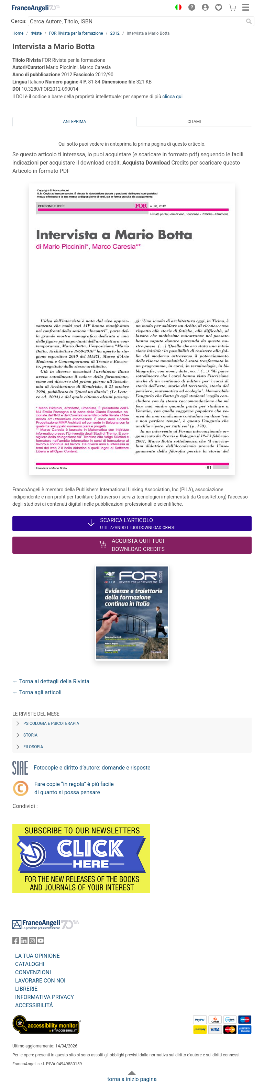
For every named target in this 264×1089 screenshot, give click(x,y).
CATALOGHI (29, 964)
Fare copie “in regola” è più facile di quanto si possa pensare (74, 788)
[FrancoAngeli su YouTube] (40, 942)
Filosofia (33, 746)
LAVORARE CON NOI (40, 980)
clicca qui (172, 96)
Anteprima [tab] (74, 121)
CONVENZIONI (33, 972)
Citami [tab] (194, 121)
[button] (176, 8)
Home (17, 33)
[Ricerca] (248, 21)
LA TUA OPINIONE (37, 956)
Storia (30, 735)
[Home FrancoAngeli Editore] (36, 8)
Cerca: (18, 21)
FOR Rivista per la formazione (76, 33)
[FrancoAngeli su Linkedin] (24, 942)
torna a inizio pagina (131, 1079)
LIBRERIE (26, 989)
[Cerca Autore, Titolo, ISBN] (135, 21)
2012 (115, 33)
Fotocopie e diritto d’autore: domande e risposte (92, 767)
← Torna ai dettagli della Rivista (50, 681)
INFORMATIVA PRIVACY (44, 997)
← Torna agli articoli (37, 692)
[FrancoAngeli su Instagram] (32, 942)
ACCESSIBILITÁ (34, 1005)
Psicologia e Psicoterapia (51, 723)
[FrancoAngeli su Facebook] (15, 942)
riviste (36, 33)
